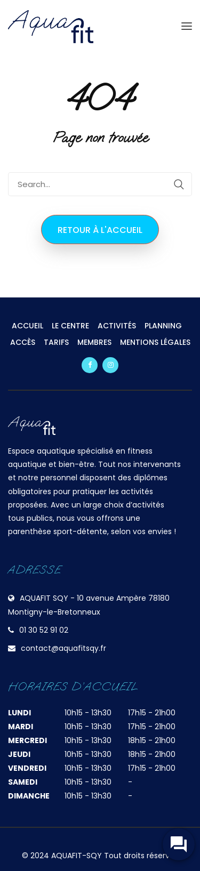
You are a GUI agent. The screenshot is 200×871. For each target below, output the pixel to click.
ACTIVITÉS (117, 325)
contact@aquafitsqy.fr (63, 648)
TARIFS (56, 342)
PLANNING (163, 325)
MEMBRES (94, 342)
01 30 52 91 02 (43, 630)
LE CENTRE (70, 325)
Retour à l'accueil (100, 230)
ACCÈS (22, 342)
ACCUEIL (27, 325)
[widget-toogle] (179, 844)
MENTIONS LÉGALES (155, 342)
